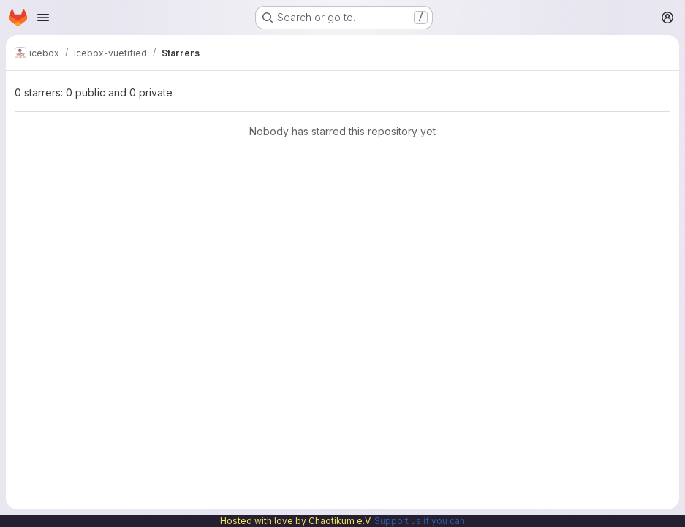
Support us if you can (419, 520)
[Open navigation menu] (43, 17)
